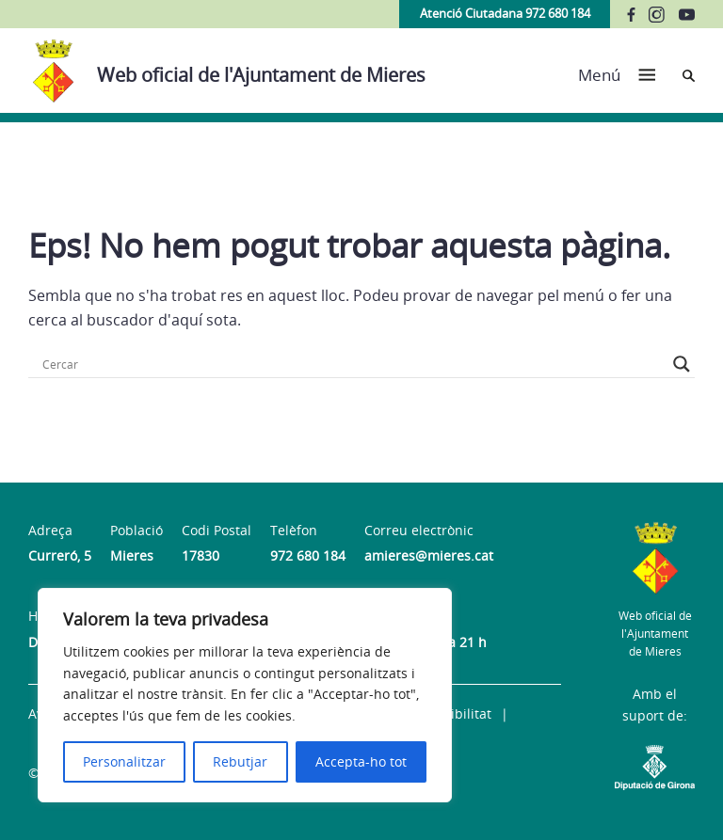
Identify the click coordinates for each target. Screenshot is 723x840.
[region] (245, 695)
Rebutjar (240, 761)
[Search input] (353, 364)
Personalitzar (124, 761)
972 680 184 (307, 555)
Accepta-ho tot (361, 761)
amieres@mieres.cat (428, 555)
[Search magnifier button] (681, 364)
